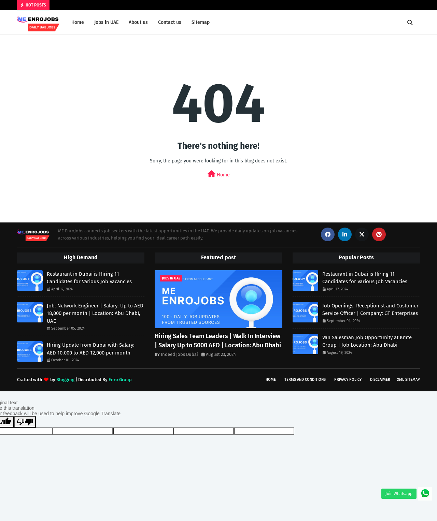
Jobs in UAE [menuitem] (106, 22)
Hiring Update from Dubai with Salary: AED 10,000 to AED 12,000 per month (91, 349)
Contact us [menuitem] (169, 22)
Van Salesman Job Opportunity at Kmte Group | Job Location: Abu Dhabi (367, 341)
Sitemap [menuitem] (201, 22)
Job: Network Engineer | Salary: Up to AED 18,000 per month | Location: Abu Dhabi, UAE (95, 313)
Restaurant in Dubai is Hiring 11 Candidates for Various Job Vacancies (89, 278)
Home (219, 174)
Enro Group (120, 379)
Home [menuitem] (77, 22)
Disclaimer (380, 379)
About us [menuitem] (138, 22)
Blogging (65, 379)
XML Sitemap (408, 379)
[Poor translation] (25, 422)
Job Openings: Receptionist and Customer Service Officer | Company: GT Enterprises (370, 310)
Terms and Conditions (305, 379)
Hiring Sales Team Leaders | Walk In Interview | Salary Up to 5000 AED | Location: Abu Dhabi (218, 340)
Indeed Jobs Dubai (179, 354)
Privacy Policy (348, 379)
